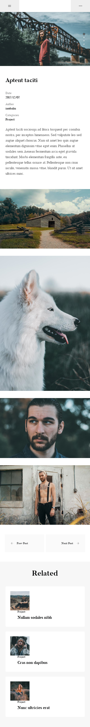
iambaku (11, 108)
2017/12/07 (13, 97)
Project (10, 119)
